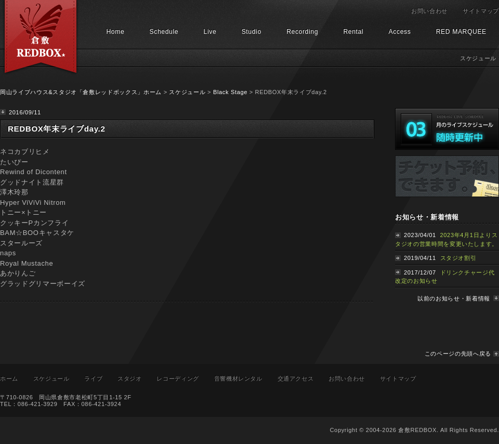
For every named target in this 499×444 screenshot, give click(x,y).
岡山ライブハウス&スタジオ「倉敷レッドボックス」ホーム (81, 92)
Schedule (164, 31)
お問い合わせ (429, 11)
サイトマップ (481, 11)
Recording (302, 31)
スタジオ (129, 378)
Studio (251, 31)
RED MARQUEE (461, 31)
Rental (353, 31)
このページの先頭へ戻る (458, 353)
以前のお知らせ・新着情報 (453, 298)
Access (400, 31)
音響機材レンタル (238, 378)
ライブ (93, 378)
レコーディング (177, 378)
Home (115, 31)
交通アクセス (296, 378)
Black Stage (230, 92)
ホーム (9, 378)
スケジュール (187, 92)
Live (210, 31)
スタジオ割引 (458, 258)
